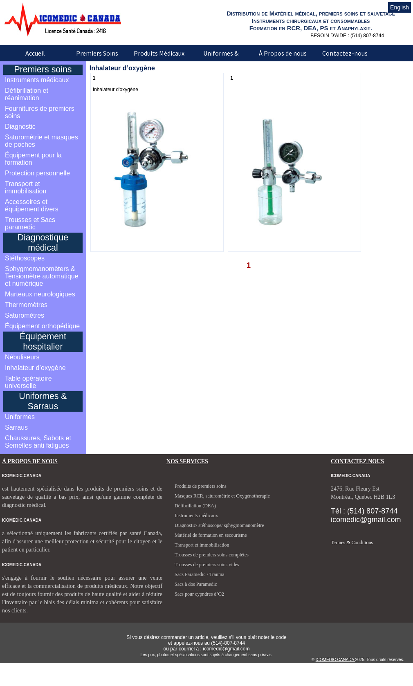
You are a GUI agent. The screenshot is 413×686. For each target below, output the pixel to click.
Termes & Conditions (352, 542)
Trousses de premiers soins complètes (212, 555)
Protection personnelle (37, 173)
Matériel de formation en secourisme (211, 535)
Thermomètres (26, 304)
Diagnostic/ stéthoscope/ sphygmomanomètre (219, 525)
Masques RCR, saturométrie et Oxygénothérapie (222, 496)
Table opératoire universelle (28, 382)
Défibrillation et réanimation (26, 94)
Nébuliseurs (22, 357)
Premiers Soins (97, 53)
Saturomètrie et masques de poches (41, 141)
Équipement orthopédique (42, 326)
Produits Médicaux (159, 53)
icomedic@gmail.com (226, 649)
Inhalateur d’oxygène (35, 367)
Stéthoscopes (25, 258)
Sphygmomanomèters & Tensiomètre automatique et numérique (42, 276)
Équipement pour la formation (33, 159)
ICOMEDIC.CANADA (335, 659)
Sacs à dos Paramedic (196, 584)
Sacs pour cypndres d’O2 (199, 594)
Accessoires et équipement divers (31, 205)
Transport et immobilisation (25, 187)
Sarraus (16, 427)
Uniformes (20, 416)
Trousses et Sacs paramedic (30, 223)
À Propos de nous (283, 53)
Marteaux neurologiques (40, 294)
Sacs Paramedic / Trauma (199, 574)
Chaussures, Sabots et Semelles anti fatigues (38, 442)
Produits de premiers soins (201, 486)
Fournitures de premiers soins (39, 112)
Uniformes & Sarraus (220, 59)
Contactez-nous (345, 53)
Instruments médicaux (37, 79)
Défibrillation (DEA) (195, 506)
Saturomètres (24, 315)
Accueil (35, 53)
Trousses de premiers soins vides (207, 564)
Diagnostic (20, 126)
